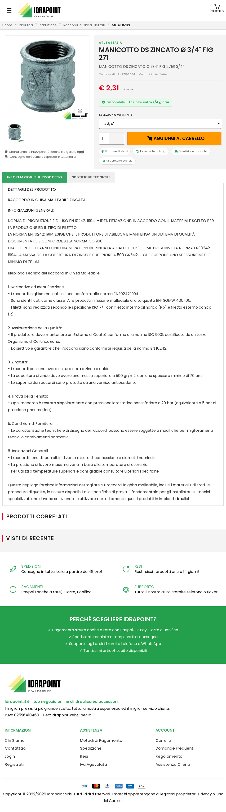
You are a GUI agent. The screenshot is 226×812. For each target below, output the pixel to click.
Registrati (14, 764)
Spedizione (91, 748)
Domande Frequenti (174, 748)
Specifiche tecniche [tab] (91, 177)
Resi (84, 756)
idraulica (26, 25)
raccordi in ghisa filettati (84, 25)
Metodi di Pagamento (101, 740)
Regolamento (168, 756)
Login (10, 756)
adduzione (48, 25)
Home (7, 25)
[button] (217, 10)
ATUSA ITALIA (110, 43)
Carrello (163, 740)
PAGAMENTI (32, 586)
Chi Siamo (15, 740)
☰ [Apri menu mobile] (9, 10)
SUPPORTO (144, 586)
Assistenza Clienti (172, 764)
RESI (138, 566)
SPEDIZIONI (31, 566)
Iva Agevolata (93, 764)
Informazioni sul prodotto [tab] (34, 177)
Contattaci (15, 748)
